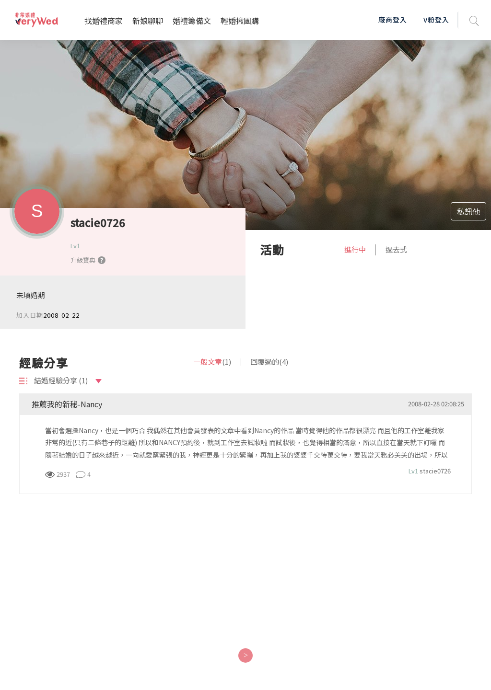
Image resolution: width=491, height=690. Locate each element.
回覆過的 (269, 361)
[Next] (245, 655)
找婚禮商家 (103, 20)
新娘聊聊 (147, 20)
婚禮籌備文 (192, 20)
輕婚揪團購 (240, 20)
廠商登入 (392, 19)
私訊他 (468, 211)
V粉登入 (436, 19)
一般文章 (212, 361)
